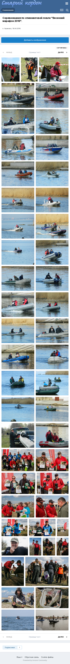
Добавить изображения (35, 40)
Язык (19, 657)
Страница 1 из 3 (35, 52)
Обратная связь (32, 657)
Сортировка (62, 48)
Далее (61, 52)
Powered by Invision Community (35, 660)
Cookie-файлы (47, 657)
